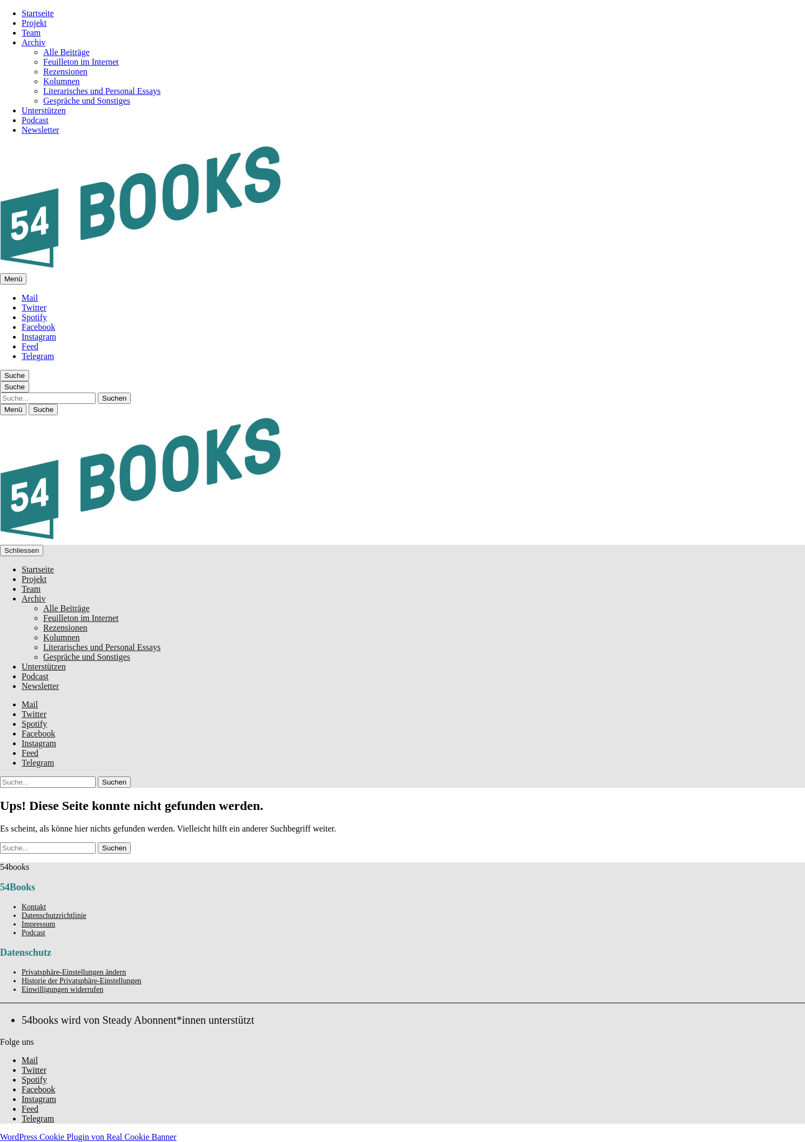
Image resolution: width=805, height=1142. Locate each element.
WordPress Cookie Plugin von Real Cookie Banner (88, 1136)
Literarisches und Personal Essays (101, 91)
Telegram (38, 356)
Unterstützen (44, 110)
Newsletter (40, 129)
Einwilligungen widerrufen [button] (62, 989)
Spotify (34, 317)
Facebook (38, 327)
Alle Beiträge (66, 52)
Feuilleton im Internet (81, 61)
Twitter (34, 307)
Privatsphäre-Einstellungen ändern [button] (74, 972)
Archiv (33, 42)
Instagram (39, 336)
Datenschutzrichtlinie (54, 915)
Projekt (34, 23)
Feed (30, 346)
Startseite (38, 13)
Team (31, 32)
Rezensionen (65, 71)
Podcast (35, 120)
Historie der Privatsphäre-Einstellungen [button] (82, 981)
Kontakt (34, 907)
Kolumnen (61, 81)
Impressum (38, 924)
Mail (30, 297)
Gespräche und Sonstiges (86, 100)
